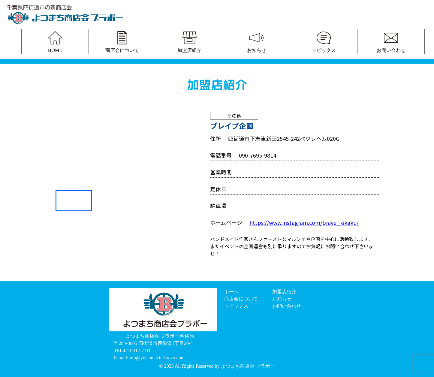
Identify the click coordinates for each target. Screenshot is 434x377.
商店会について (241, 298)
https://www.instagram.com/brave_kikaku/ (304, 222)
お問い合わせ (286, 306)
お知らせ (281, 298)
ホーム (231, 291)
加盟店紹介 (284, 291)
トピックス (236, 306)
